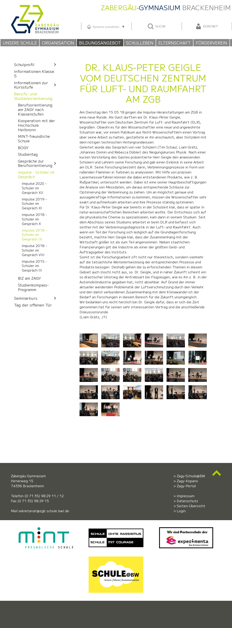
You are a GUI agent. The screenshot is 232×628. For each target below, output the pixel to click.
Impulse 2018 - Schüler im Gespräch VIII (34, 250)
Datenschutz (187, 500)
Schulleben (139, 43)
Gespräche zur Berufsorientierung (38, 163)
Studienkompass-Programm (33, 287)
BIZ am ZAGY (29, 278)
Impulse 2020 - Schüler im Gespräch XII (34, 188)
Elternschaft (174, 43)
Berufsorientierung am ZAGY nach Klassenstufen (35, 110)
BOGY (23, 147)
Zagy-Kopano (187, 480)
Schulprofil (36, 64)
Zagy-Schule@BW (191, 475)
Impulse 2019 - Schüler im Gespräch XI (34, 203)
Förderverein (211, 43)
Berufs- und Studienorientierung (33, 96)
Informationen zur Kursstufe (36, 85)
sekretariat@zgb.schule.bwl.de (43, 510)
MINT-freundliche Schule (34, 138)
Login (181, 510)
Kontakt (206, 26)
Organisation (58, 43)
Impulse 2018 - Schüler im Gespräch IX (34, 234)
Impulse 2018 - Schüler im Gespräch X (34, 219)
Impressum (185, 495)
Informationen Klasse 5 (34, 73)
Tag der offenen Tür (33, 304)
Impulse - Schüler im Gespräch (36, 174)
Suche (156, 26)
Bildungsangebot (100, 43)
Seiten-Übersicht (191, 505)
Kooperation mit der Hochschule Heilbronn (36, 125)
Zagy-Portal (186, 485)
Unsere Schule (20, 43)
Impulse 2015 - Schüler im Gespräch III (34, 265)
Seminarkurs (36, 298)
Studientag (28, 154)
